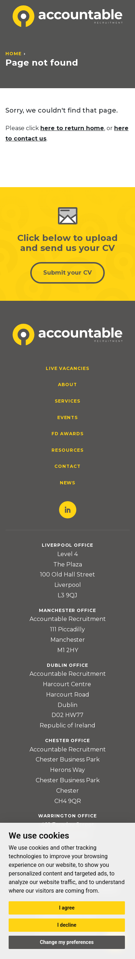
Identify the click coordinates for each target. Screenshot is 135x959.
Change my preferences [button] (67, 942)
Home (13, 53)
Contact (67, 466)
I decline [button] (66, 925)
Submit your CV (67, 272)
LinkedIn (67, 509)
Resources (67, 450)
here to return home (72, 128)
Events (67, 417)
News (68, 482)
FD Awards (67, 433)
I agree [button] (67, 908)
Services (67, 401)
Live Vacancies (67, 368)
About (67, 384)
